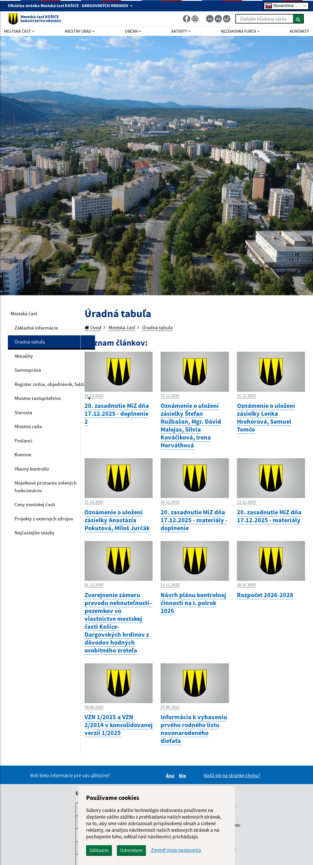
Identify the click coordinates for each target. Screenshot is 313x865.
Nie (183, 775)
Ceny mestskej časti (34, 504)
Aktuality (23, 356)
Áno (171, 775)
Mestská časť (24, 313)
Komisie (22, 454)
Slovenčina (280, 5)
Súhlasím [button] (99, 850)
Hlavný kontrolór (31, 469)
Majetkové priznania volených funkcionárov (45, 487)
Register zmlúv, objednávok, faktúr (50, 384)
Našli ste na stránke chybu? (232, 775)
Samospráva (27, 370)
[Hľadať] (298, 18)
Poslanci (23, 440)
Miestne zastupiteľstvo (37, 398)
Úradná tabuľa (29, 342)
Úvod (93, 327)
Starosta (23, 412)
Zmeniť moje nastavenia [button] (176, 850)
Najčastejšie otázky (34, 532)
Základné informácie (36, 328)
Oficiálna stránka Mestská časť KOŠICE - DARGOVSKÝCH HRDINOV (70, 5)
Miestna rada (28, 426)
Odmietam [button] (131, 850)
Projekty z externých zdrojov (43, 518)
